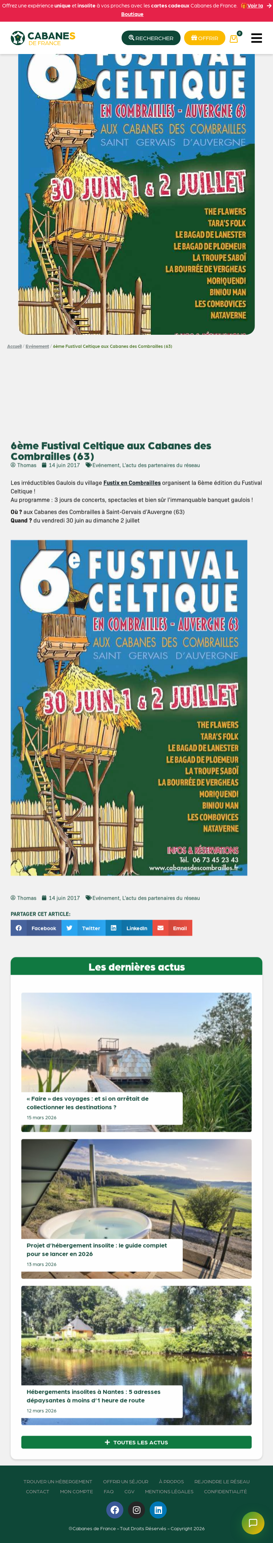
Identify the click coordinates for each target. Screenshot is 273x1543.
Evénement (37, 346)
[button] (256, 38)
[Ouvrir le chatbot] (253, 1523)
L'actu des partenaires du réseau (161, 1009)
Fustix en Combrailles (132, 1027)
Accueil (14, 346)
